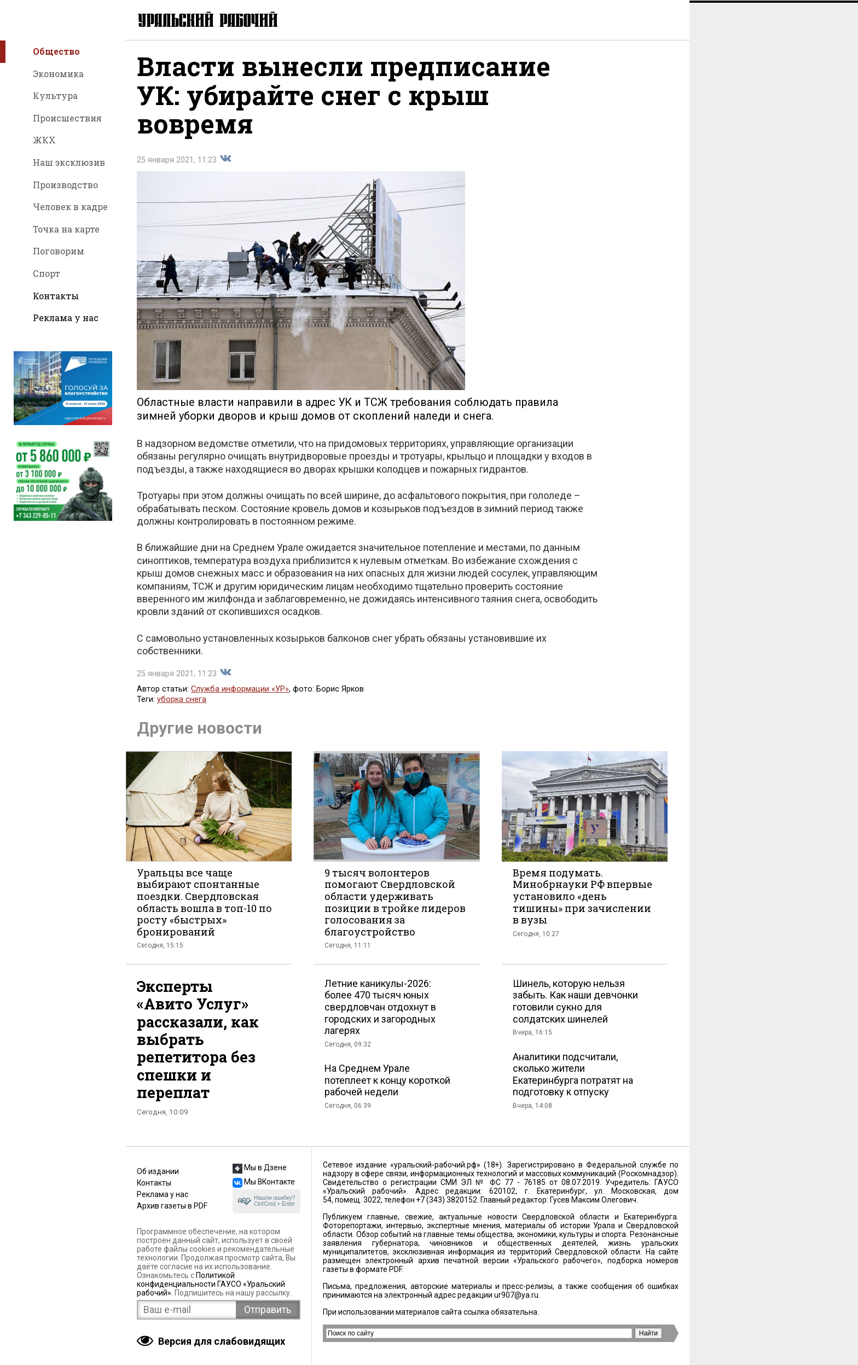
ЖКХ (44, 140)
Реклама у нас (65, 317)
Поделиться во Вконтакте (225, 160)
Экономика (58, 73)
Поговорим (58, 251)
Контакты (56, 295)
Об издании (158, 1171)
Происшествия (67, 118)
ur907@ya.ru (516, 1295)
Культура (55, 95)
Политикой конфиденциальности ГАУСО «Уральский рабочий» (211, 1284)
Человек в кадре (70, 206)
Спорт (46, 273)
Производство (65, 184)
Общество (56, 51)
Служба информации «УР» (240, 691)
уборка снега (181, 701)
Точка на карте (66, 229)
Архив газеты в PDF (172, 1205)
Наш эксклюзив (69, 162)
